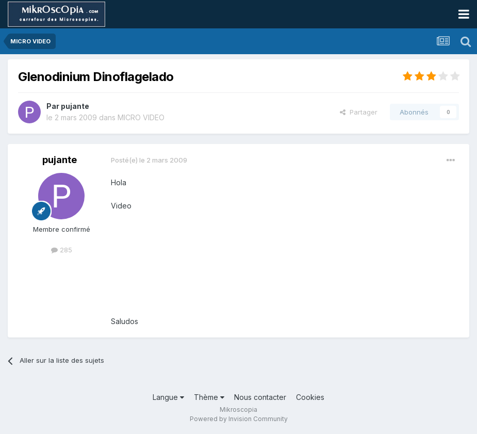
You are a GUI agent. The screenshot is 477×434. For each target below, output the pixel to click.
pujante (75, 106)
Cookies (310, 397)
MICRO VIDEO (141, 117)
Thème (209, 397)
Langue (168, 397)
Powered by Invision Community (239, 419)
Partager (358, 112)
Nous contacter (260, 397)
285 (61, 250)
